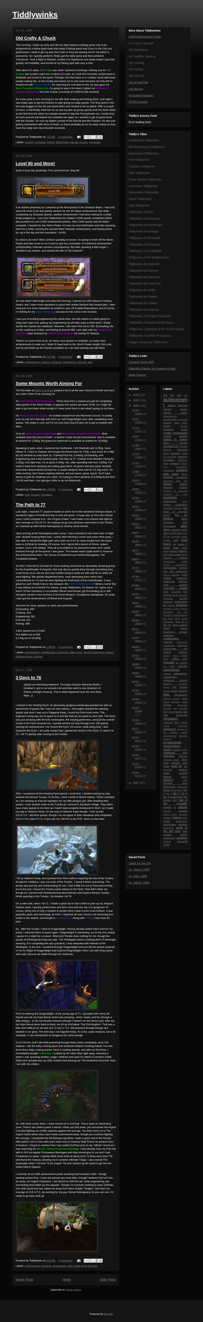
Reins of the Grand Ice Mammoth (81, 433)
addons (172, 405)
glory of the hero (172, 533)
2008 (136, 405)
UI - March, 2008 (139, 882)
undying (167, 811)
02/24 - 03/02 (137, 722)
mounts (35, 494)
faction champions (175, 504)
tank (185, 780)
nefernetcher (180, 673)
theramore (182, 787)
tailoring (168, 779)
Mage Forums (137, 375)
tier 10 (174, 790)
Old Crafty (46, 70)
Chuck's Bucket (43, 84)
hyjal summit (175, 585)
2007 (136, 782)
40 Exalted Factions (141, 95)
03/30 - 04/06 (137, 675)
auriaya (183, 436)
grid (174, 544)
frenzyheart (62, 142)
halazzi (173, 551)
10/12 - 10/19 (137, 508)
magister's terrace (175, 632)
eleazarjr (168, 487)
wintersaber (169, 824)
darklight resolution (175, 477)
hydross (183, 581)
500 (38, 634)
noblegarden (170, 677)
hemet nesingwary (94, 652)
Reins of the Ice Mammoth (41, 433)
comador (174, 463)
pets (90, 362)
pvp (165, 711)
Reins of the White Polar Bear (37, 401)
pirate (184, 698)
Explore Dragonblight (69, 950)
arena (184, 429)
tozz (174, 800)
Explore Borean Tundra (96, 892)
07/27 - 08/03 (137, 570)
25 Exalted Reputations (84, 308)
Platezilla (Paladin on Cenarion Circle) (152, 368)
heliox (184, 561)
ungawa (183, 811)
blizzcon (167, 450)
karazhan (181, 605)
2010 (136, 395)
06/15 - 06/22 (137, 596)
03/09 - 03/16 (137, 701)
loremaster (168, 622)
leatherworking (180, 615)
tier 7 (176, 793)
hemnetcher (170, 568)
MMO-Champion (43, 390)
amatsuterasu (170, 416)
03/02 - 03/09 (137, 709)
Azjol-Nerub (44, 1017)
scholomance (169, 736)
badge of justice (175, 439)
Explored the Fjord (26, 730)
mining (166, 655)
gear (184, 526)
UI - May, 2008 (138, 876)
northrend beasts (175, 680)
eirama (184, 484)
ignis (166, 591)
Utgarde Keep (68, 1031)
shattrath (183, 756)
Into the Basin (74, 210)
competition (181, 467)
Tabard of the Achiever (61, 333)
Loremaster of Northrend (82, 243)
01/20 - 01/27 (137, 757)
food (184, 522)
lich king (168, 618)
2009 (136, 400)
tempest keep (175, 783)
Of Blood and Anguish (59, 598)
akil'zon (167, 409)
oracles (83, 142)
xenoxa (167, 834)
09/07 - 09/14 (137, 534)
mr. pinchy (181, 662)
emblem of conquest (175, 491)
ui (175, 807)
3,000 (41, 630)
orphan (166, 691)
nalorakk (182, 666)
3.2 (179, 395)
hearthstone (169, 561)
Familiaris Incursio (172, 508)
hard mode (174, 554)
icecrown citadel (175, 588)
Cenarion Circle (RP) (141, 362)
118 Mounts (136, 89)
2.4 (165, 395)
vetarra (176, 817)
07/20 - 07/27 (137, 578)
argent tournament (175, 433)
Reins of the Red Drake (33, 415)
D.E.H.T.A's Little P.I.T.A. (30, 818)
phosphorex (180, 695)
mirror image (180, 655)
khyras (184, 608)
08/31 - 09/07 (137, 543)
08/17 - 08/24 (137, 552)
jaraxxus (168, 601)
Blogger (108, 1313)
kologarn (167, 615)
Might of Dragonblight (39, 950)
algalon (183, 409)
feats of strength (175, 511)
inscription (176, 592)
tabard (184, 777)
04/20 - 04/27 (137, 648)
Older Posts (108, 1279)
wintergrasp (181, 821)
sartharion (169, 729)
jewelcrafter (181, 601)
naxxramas (171, 670)
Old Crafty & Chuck (36, 38)
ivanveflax (168, 598)
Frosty (88, 917)
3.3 (186, 395)
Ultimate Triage (77, 1159)
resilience (168, 722)
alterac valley (175, 412)
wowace (183, 824)
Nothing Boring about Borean (60, 892)
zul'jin (166, 844)
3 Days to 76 (28, 677)
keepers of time (171, 608)
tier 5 (169, 793)
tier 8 (184, 793)
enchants (40, 142)
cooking (29, 142)
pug (175, 708)
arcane (184, 426)
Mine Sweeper (67, 228)
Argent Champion (41, 1181)
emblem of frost (175, 494)
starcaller (167, 770)
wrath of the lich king (86, 1265)
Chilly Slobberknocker (81, 583)
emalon (183, 487)
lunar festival (179, 625)
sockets (175, 763)
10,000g (36, 638)
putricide (183, 708)
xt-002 (183, 834)
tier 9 (166, 797)
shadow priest (180, 750)
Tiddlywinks (35, 14)
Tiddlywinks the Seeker (62, 218)
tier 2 (180, 790)
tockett (167, 800)
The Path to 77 (30, 504)
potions (167, 705)
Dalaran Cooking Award (88, 1045)
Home (66, 1279)
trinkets (167, 807)
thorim (166, 790)
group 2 (182, 544)
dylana (167, 484)
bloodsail (182, 449)
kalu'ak (74, 142)
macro (183, 628)
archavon (168, 429)
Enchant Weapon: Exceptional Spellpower (79, 594)
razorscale (181, 715)
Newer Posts (24, 1279)
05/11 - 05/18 (137, 631)
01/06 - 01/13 (137, 774)
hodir (184, 574)
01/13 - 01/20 (137, 765)
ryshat (166, 726)
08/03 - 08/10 (137, 561)
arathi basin (180, 423)
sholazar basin (24, 656)
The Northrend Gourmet (95, 1060)
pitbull (166, 702)
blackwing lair (171, 446)
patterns (182, 691)
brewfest (175, 453)
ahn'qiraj (182, 405)
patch (174, 691)
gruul (166, 547)
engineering (70, 362)
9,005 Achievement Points (145, 36)
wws (185, 831)
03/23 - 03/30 (137, 683)
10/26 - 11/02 (137, 491)
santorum (182, 726)
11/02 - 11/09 (137, 482)
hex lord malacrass (175, 571)
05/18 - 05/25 (137, 622)
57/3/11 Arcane (138, 101)
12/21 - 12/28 (137, 421)
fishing (51, 142)
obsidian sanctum (175, 684)
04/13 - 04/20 (137, 657)
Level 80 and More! (35, 163)
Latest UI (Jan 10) (140, 863)
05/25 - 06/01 (137, 613)
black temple (175, 443)
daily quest (76, 652)
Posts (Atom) (73, 1289)
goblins (166, 540)
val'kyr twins (170, 814)
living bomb (181, 618)
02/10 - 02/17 (137, 739)
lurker (166, 628)
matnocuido (169, 645)
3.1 (172, 395)
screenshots (172, 742)
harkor (184, 554)
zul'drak (38, 656)
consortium (168, 470)
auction (167, 436)
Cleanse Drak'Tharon (83, 1141)
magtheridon (171, 638)
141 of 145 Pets (138, 82)
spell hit (176, 766)
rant (185, 711)
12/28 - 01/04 (137, 412)
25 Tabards (92, 333)
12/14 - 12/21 (137, 429)
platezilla (175, 702)
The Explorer (74, 250)
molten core (179, 658)
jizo (165, 605)
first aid (82, 362)
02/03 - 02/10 (137, 748)
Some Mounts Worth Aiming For (49, 383)
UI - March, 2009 (139, 869)
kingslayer (168, 612)
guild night (180, 547)
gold (27, 494)
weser (166, 821)
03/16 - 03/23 (137, 692)
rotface (184, 722)
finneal (166, 515)
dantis (184, 474)
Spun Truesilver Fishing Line (32, 88)
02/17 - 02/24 (137, 730)
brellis (166, 453)
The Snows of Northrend (58, 554)
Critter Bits (45, 1053)
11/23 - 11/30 (137, 456)
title (185, 797)
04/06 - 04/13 (137, 666)
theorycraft (169, 786)
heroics (183, 568)
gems (166, 529)
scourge (167, 739)
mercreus (182, 645)
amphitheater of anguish (54, 652)
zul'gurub (182, 841)
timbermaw (176, 797)
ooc (174, 687)
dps (185, 481)
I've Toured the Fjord (57, 726)
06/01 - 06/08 (137, 604)
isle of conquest (179, 595)
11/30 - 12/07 (137, 447)
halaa (166, 551)
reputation (95, 142)
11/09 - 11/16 (137, 473)
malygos (168, 642)
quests (109, 652)
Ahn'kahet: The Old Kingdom (84, 1024)
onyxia (166, 687)
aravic (166, 426)
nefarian (167, 674)
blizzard (183, 446)
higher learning (171, 575)
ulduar (182, 807)
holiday (167, 578)
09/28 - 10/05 (137, 517)
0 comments (65, 136)
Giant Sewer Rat (45, 311)
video (184, 818)
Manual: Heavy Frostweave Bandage (58, 1148)
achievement (32, 362)
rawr (165, 715)
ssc (185, 766)
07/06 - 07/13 (137, 587)
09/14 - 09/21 (137, 526)
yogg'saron (169, 838)
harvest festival (175, 558)
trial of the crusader (175, 802)
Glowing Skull (63, 917)
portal (184, 702)
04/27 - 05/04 (137, 639)
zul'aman (181, 837)
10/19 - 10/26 (137, 499)
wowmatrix (168, 828)
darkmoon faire (172, 481)
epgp (184, 501)
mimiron (182, 652)
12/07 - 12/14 (137, 438)
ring (176, 722)
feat (185, 508)
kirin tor (182, 612)
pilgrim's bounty (171, 698)
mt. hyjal (168, 666)
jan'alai (183, 598)
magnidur (168, 635)
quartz (171, 712)
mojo (165, 659)
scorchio (183, 736)
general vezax (179, 529)
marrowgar (182, 642)
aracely (167, 422)
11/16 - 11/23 (137, 465)
